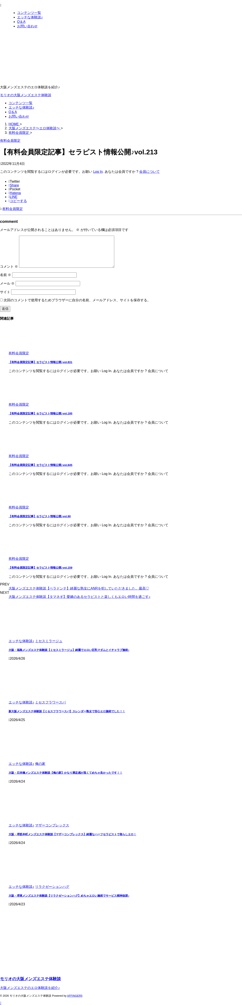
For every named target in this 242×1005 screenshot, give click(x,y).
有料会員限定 (12, 209)
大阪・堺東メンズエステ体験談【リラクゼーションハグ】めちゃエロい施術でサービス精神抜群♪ (69, 895)
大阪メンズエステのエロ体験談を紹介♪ (30, 988)
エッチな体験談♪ (21, 107)
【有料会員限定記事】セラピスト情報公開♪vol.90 (40, 516)
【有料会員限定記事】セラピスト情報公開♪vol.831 (40, 362)
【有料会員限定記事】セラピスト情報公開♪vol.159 (40, 567)
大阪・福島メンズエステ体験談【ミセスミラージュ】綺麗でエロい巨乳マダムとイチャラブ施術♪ (69, 650)
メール (7, 283)
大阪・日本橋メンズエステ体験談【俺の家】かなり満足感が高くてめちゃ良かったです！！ (65, 772)
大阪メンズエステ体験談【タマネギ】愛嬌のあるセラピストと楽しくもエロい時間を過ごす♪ (79, 597)
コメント (9, 266)
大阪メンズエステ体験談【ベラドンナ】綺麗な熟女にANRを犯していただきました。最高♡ (79, 588)
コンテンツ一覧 (20, 103)
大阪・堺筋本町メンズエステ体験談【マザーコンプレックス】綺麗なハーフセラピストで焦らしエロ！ (72, 834)
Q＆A (13, 112)
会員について (149, 171)
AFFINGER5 (74, 995)
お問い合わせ (19, 116)
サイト (5, 292)
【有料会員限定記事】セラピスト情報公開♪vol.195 (40, 413)
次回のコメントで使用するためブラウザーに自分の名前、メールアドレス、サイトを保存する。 (77, 300)
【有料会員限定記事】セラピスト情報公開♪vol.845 (40, 465)
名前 (5, 275)
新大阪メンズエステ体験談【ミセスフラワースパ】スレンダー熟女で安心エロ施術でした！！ (67, 711)
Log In (98, 171)
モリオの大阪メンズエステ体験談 (25, 95)
